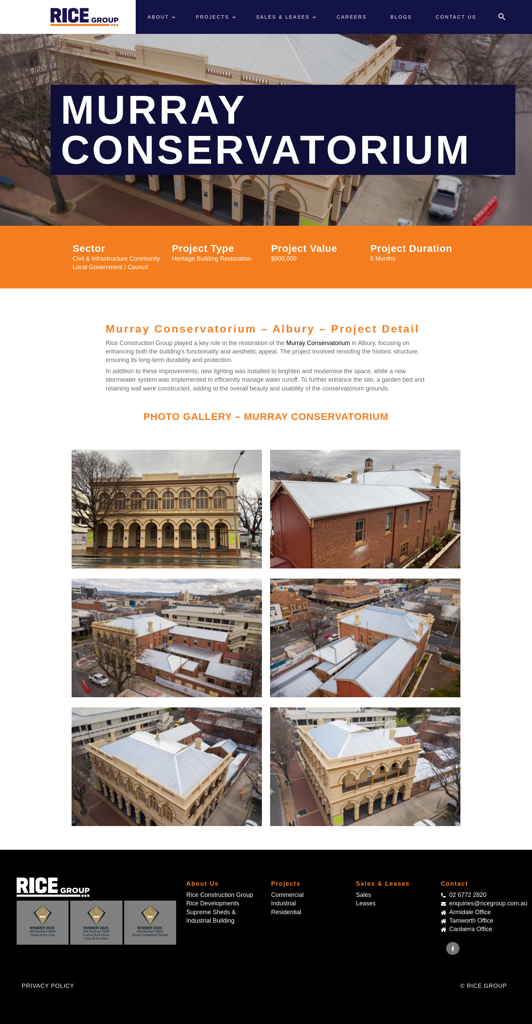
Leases (366, 903)
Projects (214, 17)
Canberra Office (470, 929)
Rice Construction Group (219, 894)
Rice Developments (212, 903)
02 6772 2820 (468, 894)
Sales (363, 894)
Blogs (401, 17)
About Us (202, 883)
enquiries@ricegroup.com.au (482, 903)
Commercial (287, 894)
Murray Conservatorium (318, 343)
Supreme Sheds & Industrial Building (211, 916)
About (159, 17)
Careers (352, 17)
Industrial (283, 903)
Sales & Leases (284, 17)
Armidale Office (470, 912)
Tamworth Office (471, 920)
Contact (454, 883)
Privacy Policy (48, 986)
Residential (286, 912)
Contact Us (456, 17)
